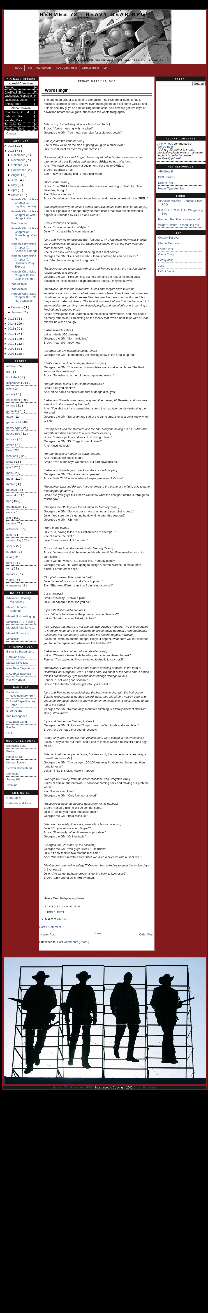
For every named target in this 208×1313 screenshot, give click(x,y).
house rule (13, 433)
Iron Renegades (16, 716)
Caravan (11, 133)
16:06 (77, 906)
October (17, 165)
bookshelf (13, 377)
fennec (11, 405)
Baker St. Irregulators (20, 651)
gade (10, 416)
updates (12, 574)
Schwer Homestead (19, 768)
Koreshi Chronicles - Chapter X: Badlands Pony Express (24, 261)
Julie (161, 265)
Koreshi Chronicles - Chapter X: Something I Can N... (24, 234)
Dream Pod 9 (167, 182)
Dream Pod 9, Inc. (145, 1087)
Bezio (10, 751)
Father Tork (165, 249)
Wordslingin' (19, 223)
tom (9, 568)
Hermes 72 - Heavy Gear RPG (93, 14)
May (14, 185)
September (18, 170)
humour (11, 439)
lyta (9, 467)
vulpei (10, 579)
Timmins (11, 785)
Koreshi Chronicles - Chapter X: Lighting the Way (24, 203)
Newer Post (47, 934)
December (18, 155)
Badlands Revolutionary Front (20, 694)
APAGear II (165, 171)
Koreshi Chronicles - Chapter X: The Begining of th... (24, 275)
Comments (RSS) (66, 68)
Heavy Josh (165, 260)
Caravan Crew (15, 657)
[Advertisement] (181, 111)
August (16, 175)
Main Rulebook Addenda (16, 608)
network (11, 495)
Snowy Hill (13, 779)
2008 (11, 353)
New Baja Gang (16, 721)
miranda (12, 489)
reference (13, 529)
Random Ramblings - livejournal (179, 219)
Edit (106, 68)
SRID (9, 733)
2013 (11, 328)
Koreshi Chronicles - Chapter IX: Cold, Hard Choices (24, 297)
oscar (10, 512)
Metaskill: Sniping (17, 633)
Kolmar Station (15, 762)
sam (9, 534)
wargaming (13, 585)
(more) (175, 158)
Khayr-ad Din (14, 756)
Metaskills (12, 639)
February (17, 307)
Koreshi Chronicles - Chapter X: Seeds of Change (24, 247)
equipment (13, 400)
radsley (11, 523)
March (15, 195)
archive (11, 366)
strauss (11, 551)
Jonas (10, 445)
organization (14, 506)
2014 (11, 323)
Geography (13, 797)
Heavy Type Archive (171, 188)
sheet (10, 546)
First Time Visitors (39, 68)
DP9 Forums (166, 177)
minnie (11, 484)
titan (9, 557)
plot (9, 518)
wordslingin (165, 146)
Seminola (12, 773)
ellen (9, 388)
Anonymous (165, 143)
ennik (10, 394)
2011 (11, 338)
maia (10, 473)
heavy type (13, 428)
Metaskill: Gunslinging (20, 616)
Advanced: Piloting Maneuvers (18, 599)
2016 (11, 150)
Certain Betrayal (168, 237)
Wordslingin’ (19, 283)
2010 (11, 343)
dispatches (13, 383)
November (18, 160)
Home (18, 68)
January (17, 312)
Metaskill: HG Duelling (20, 622)
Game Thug (165, 254)
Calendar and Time (18, 803)
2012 (11, 333)
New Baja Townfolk (18, 674)
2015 (11, 318)
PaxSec (11, 727)
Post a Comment (50, 927)
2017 (11, 145)
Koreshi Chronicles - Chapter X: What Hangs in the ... (24, 215)
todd (9, 562)
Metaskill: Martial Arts (20, 627)
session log (14, 540)
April (14, 190)
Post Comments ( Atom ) (73, 942)
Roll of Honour (15, 679)
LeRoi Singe (166, 271)
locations (12, 456)
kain (9, 450)
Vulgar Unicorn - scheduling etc (178, 225)
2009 (11, 348)
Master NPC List (17, 662)
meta (10, 478)
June (14, 180)
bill (8, 371)
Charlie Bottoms (168, 243)
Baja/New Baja (15, 745)
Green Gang (14, 710)
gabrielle (12, 411)
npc (9, 501)
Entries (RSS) (90, 68)
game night (14, 422)
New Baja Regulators (20, 668)
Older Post (146, 934)
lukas (10, 461)
